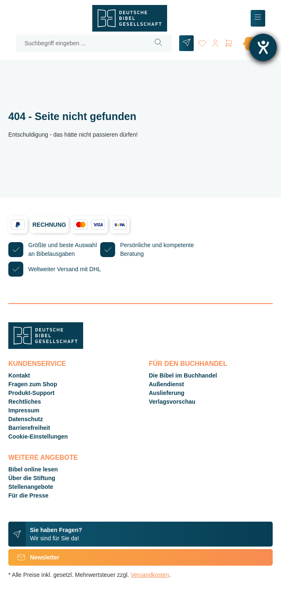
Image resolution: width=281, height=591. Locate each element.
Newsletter (33, 557)
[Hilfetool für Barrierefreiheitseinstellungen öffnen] (263, 47)
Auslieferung (167, 393)
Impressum (23, 410)
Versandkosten (150, 574)
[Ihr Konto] (215, 42)
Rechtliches (24, 401)
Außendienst (166, 384)
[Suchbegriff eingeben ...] (81, 43)
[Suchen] (158, 43)
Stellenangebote (30, 486)
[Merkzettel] (202, 42)
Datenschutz (25, 419)
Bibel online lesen (33, 469)
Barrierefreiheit (29, 427)
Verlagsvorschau (172, 401)
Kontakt (19, 375)
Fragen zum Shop (32, 384)
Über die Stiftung (31, 478)
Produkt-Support (31, 393)
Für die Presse (28, 495)
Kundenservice (37, 363)
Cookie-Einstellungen (38, 436)
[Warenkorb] (248, 43)
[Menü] (258, 18)
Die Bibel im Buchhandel (183, 375)
